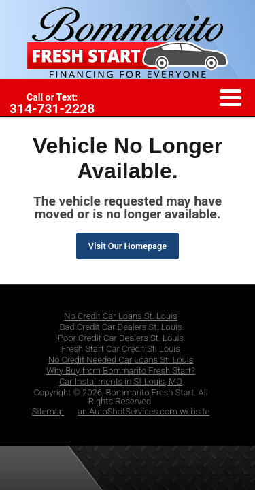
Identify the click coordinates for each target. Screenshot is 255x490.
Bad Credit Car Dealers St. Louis (120, 327)
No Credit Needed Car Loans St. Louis (121, 360)
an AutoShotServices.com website (143, 411)
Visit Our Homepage (127, 246)
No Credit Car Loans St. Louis (120, 316)
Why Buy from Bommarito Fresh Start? (120, 370)
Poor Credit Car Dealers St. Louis (121, 338)
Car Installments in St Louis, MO (120, 381)
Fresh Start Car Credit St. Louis (120, 349)
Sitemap (48, 411)
